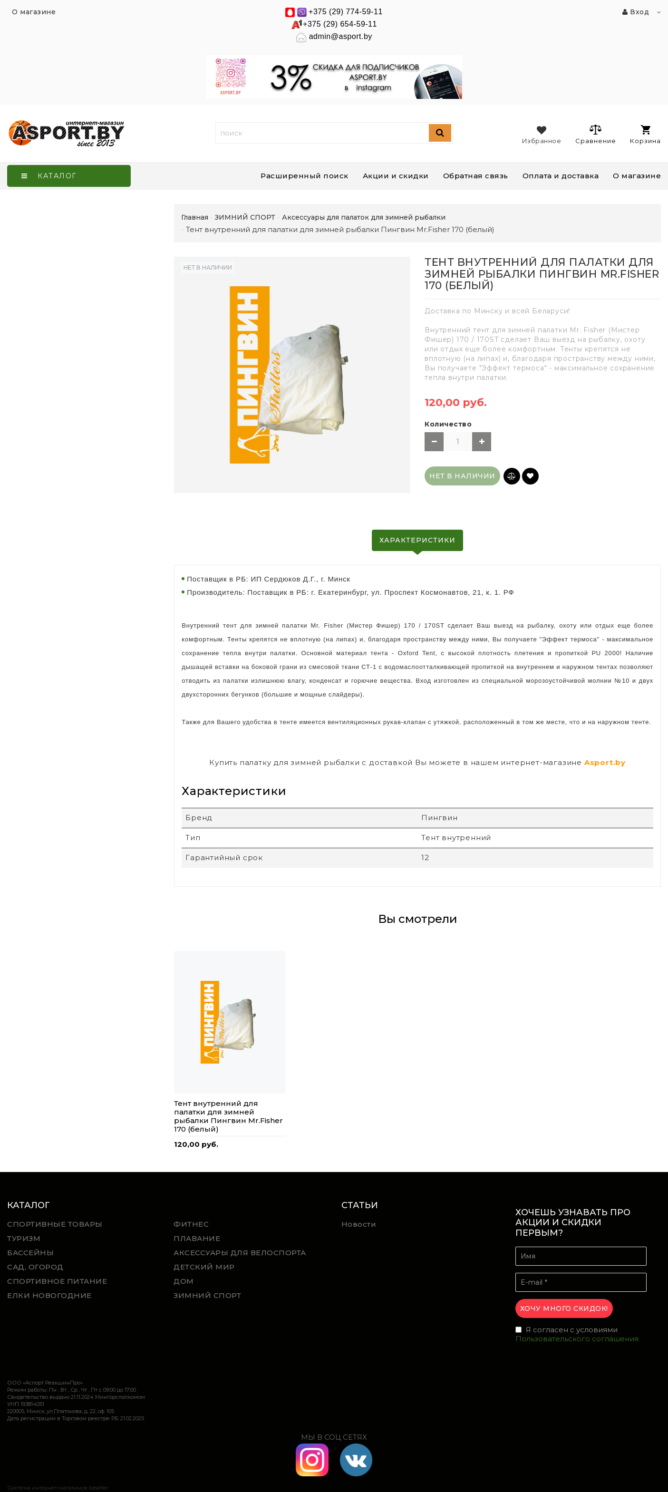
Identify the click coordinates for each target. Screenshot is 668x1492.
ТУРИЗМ (23, 1238)
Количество (448, 424)
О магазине (637, 175)
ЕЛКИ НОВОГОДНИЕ (49, 1295)
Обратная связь (475, 175)
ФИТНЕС (191, 1224)
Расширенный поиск (305, 175)
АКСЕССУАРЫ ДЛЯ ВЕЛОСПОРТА (240, 1252)
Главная (194, 217)
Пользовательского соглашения (577, 1338)
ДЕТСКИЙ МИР (204, 1266)
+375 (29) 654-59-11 (340, 24)
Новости (359, 1224)
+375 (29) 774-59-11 (346, 12)
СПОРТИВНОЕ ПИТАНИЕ (57, 1281)
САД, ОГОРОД (35, 1266)
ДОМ (184, 1281)
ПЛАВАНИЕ (197, 1238)
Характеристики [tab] (417, 540)
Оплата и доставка (561, 175)
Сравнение (595, 134)
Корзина (645, 135)
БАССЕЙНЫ (30, 1252)
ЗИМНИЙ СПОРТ (207, 1295)
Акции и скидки (396, 175)
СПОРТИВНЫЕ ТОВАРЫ (55, 1224)
